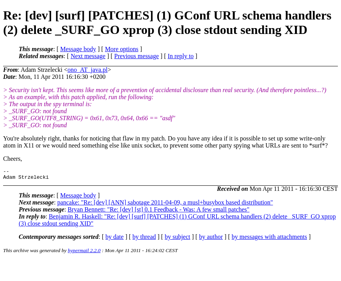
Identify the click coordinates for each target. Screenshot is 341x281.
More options (122, 49)
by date (114, 239)
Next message (88, 56)
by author (211, 239)
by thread (144, 239)
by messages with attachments (269, 239)
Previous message (136, 56)
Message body (78, 49)
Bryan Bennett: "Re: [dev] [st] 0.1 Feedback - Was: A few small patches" (158, 211)
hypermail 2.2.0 (84, 253)
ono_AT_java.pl (87, 69)
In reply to (181, 56)
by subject (177, 239)
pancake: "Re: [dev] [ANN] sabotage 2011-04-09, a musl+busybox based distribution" (165, 204)
